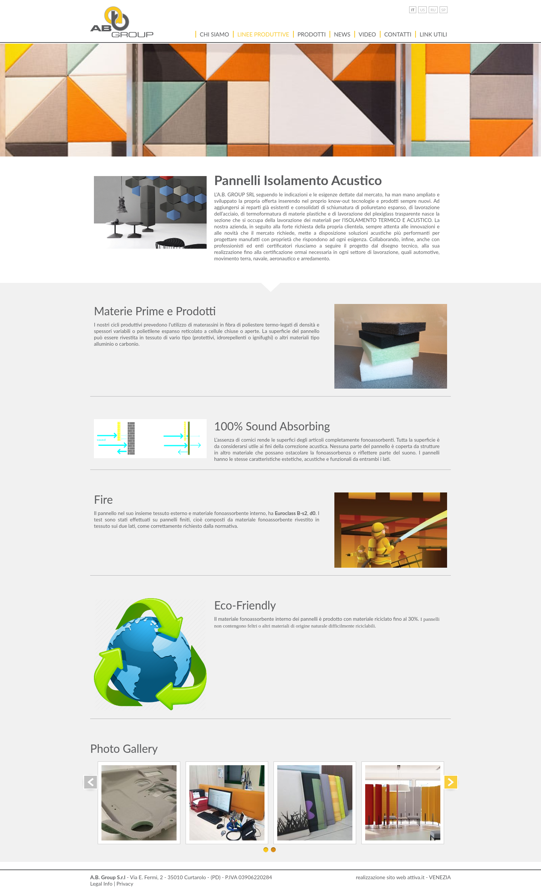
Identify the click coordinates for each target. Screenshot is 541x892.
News (342, 34)
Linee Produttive (263, 34)
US (422, 10)
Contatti (397, 34)
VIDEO (367, 34)
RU (433, 10)
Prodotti (312, 34)
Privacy (124, 883)
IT (412, 10)
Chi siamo (214, 34)
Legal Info (101, 883)
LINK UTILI (433, 34)
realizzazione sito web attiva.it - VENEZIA (403, 877)
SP (443, 10)
